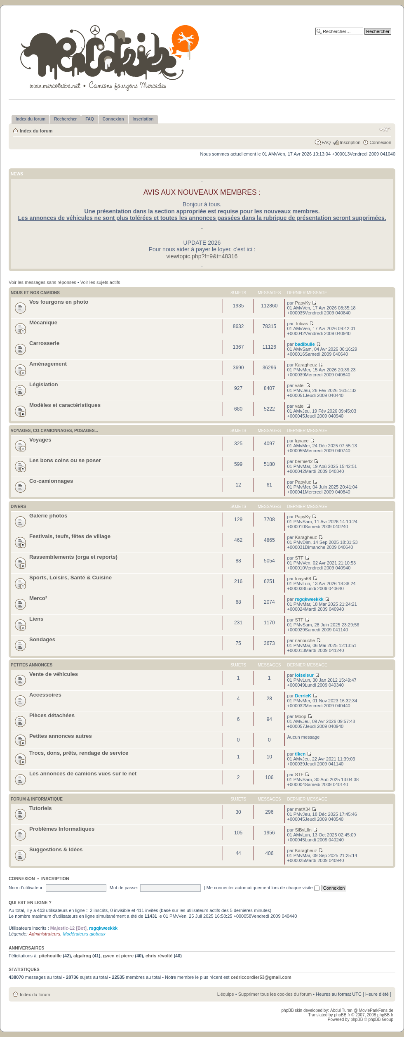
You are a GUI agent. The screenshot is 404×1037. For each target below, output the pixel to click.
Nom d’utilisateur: (26, 887)
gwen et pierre (118, 955)
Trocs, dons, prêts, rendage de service (78, 753)
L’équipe (225, 994)
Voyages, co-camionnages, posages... (54, 430)
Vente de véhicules (53, 674)
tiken (300, 753)
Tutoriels (40, 808)
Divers (18, 506)
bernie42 (303, 461)
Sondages (42, 639)
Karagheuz (306, 364)
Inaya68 (303, 578)
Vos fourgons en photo (58, 302)
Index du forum (36, 130)
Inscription (350, 142)
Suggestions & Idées (56, 849)
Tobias (301, 323)
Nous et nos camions (35, 293)
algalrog (82, 955)
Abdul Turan (342, 1010)
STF (299, 557)
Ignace (301, 440)
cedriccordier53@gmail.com (261, 977)
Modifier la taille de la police (385, 129)
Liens (36, 619)
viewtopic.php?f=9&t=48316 (202, 256)
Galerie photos (48, 516)
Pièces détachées (52, 715)
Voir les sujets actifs (100, 282)
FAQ (326, 142)
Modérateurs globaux (84, 933)
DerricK (303, 695)
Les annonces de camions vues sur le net (82, 773)
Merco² (38, 598)
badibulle (305, 344)
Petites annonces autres (60, 736)
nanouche (305, 640)
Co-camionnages (51, 481)
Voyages (40, 440)
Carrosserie (44, 343)
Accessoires (45, 695)
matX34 (302, 809)
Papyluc (303, 482)
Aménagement (48, 364)
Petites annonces (31, 665)
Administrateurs (44, 933)
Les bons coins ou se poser (65, 460)
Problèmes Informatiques (61, 829)
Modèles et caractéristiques (65, 405)
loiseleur (304, 675)
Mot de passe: (124, 887)
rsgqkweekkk (309, 599)
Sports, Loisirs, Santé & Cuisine (70, 577)
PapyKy (302, 302)
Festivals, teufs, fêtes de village (69, 536)
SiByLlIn (303, 829)
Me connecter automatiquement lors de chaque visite (263, 887)
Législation (43, 384)
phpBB (356, 1019)
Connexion (380, 142)
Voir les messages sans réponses (42, 282)
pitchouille (50, 955)
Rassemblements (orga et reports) (73, 557)
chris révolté (159, 955)
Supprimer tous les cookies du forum (275, 994)
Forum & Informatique (37, 799)
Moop (300, 716)
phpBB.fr (342, 1015)
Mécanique (43, 322)
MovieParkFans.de (376, 1010)
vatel (299, 385)
